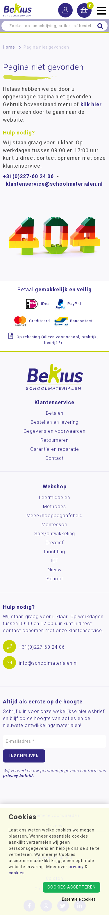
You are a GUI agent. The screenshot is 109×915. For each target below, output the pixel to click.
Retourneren (54, 440)
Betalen (54, 413)
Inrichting (54, 551)
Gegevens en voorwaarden (54, 431)
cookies (17, 872)
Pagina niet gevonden (46, 47)
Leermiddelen (54, 497)
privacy (76, 866)
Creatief (54, 542)
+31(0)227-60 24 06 (28, 176)
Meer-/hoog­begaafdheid (54, 515)
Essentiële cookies (79, 899)
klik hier (91, 104)
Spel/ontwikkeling (54, 533)
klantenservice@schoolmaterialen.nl (54, 184)
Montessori (54, 524)
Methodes (54, 506)
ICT (54, 560)
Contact (54, 458)
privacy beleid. (18, 775)
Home (9, 47)
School (55, 578)
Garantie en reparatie (54, 449)
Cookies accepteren (71, 887)
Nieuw (55, 569)
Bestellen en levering (54, 422)
